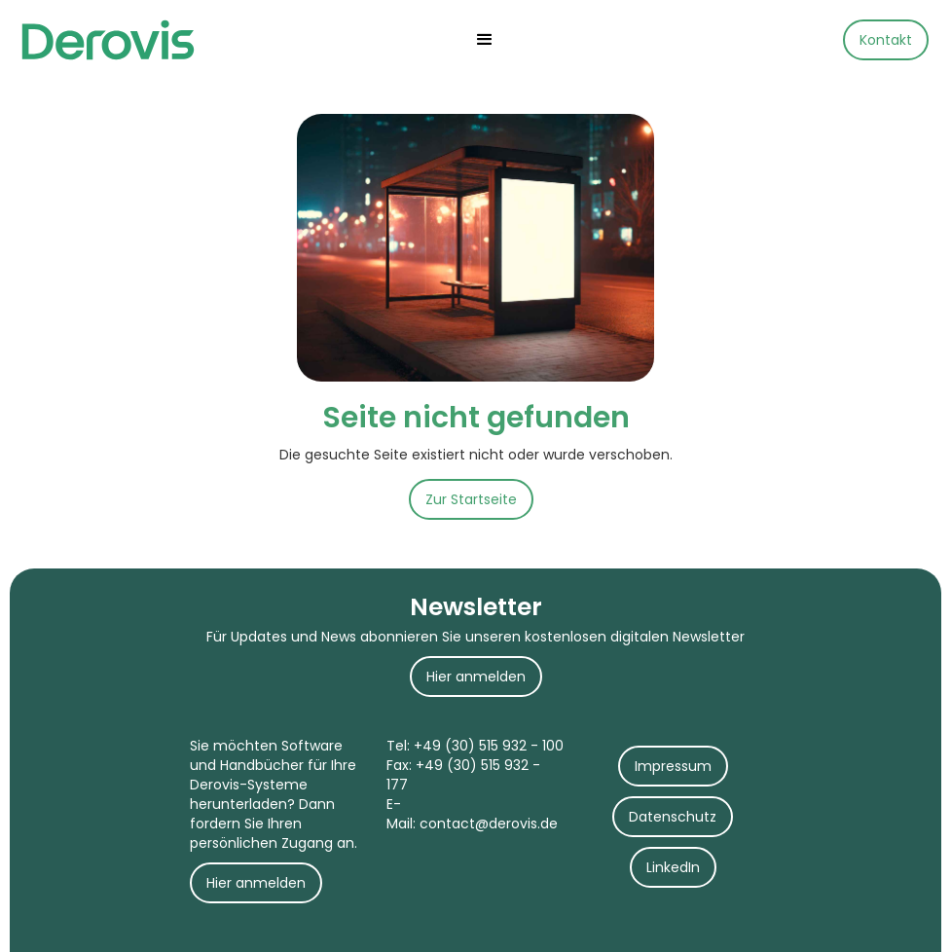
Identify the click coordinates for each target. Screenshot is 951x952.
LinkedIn (673, 867)
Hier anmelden (476, 676)
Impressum (673, 766)
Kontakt (886, 40)
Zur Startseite (471, 499)
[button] (485, 40)
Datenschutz (672, 816)
